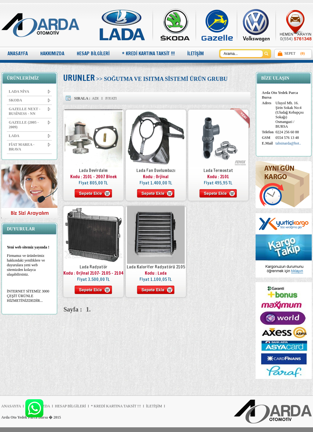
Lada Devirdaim (93, 170)
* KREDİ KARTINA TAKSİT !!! (148, 53)
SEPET (289, 53)
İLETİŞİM (195, 53)
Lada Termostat (218, 170)
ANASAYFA (17, 53)
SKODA (29, 100)
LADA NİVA (29, 91)
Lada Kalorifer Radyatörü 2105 (156, 267)
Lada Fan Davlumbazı (155, 170)
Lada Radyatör (93, 267)
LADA (29, 136)
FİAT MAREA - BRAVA (29, 146)
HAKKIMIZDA (52, 53)
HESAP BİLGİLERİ (93, 53)
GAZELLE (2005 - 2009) (29, 124)
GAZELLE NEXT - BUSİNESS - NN (29, 111)
